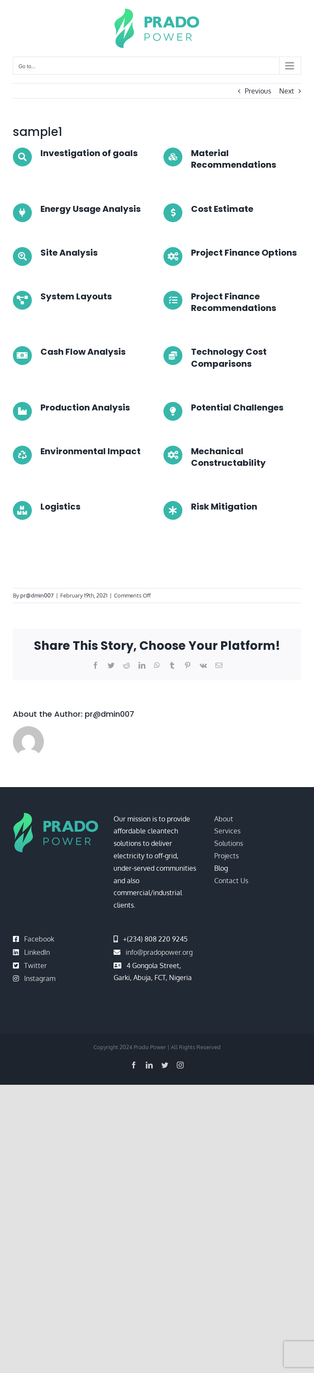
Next (286, 91)
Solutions (228, 843)
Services (227, 831)
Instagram (39, 978)
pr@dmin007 (37, 595)
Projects (226, 855)
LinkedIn (37, 952)
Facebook (39, 939)
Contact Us (231, 880)
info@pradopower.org (159, 952)
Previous (258, 91)
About (223, 819)
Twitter (35, 965)
